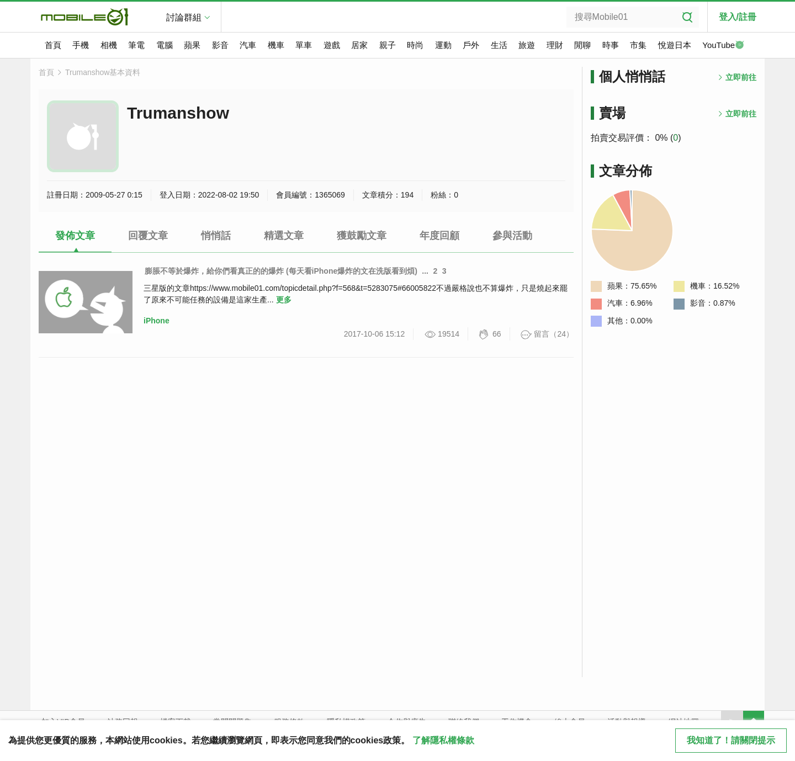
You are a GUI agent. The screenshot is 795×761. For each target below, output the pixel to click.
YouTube (723, 45)
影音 (220, 45)
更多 (284, 299)
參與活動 (512, 235)
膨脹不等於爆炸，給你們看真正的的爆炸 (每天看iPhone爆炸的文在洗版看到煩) (281, 271)
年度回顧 (439, 235)
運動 (443, 45)
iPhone (156, 320)
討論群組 (184, 17)
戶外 (471, 45)
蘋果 (192, 45)
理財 (555, 45)
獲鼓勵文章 (361, 235)
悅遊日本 (674, 45)
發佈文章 (75, 235)
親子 (387, 45)
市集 (638, 45)
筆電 (136, 45)
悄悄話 (216, 235)
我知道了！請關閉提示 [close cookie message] (731, 740)
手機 (80, 45)
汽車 (248, 45)
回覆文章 (148, 235)
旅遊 (526, 45)
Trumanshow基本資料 (102, 72)
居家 (359, 45)
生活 (499, 45)
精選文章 (284, 235)
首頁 (53, 45)
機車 (276, 45)
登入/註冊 (737, 17)
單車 (303, 45)
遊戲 (332, 45)
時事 (610, 45)
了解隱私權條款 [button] (443, 740)
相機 (108, 45)
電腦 (164, 45)
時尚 (415, 45)
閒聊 (582, 45)
